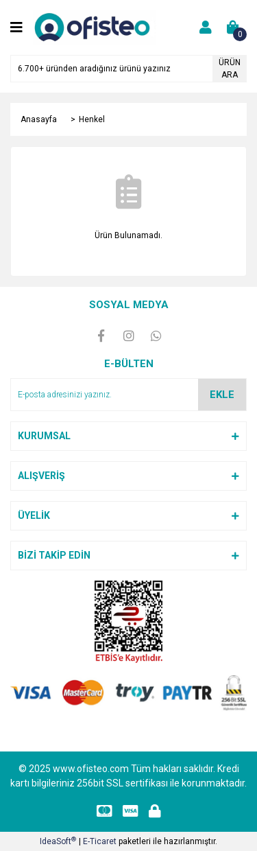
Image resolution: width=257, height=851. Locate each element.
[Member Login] (205, 27)
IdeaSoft (58, 841)
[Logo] (94, 27)
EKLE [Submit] (222, 394)
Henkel (92, 119)
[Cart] (233, 27)
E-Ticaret (100, 841)
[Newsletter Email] (128, 394)
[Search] (128, 68)
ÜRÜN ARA (230, 69)
